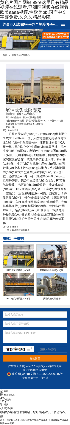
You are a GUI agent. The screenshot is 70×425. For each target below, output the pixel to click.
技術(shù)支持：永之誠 (35, 377)
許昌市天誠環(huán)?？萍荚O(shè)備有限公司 (31, 24)
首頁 (5, 55)
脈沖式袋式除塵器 (21, 230)
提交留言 (35, 358)
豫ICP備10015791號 (35, 370)
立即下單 (10, 127)
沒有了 (15, 226)
